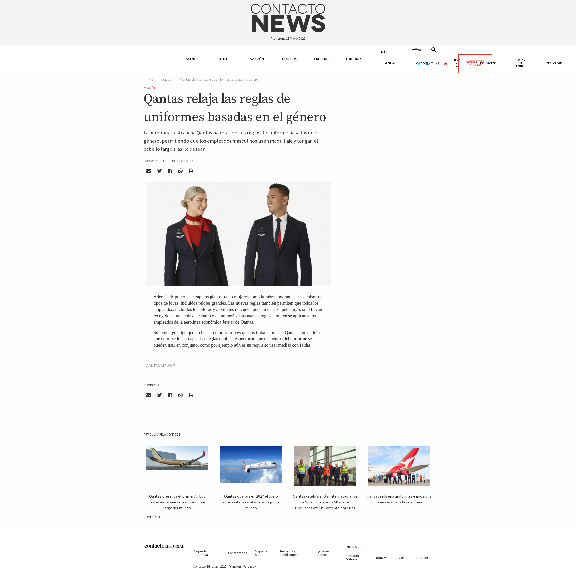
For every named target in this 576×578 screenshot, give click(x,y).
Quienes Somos (323, 553)
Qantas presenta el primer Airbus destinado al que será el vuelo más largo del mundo (177, 502)
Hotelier (422, 557)
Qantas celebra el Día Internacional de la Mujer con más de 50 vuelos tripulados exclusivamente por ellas (325, 502)
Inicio (149, 79)
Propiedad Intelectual (201, 553)
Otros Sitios (354, 546)
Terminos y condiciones (289, 553)
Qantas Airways (161, 365)
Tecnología (554, 63)
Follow (416, 49)
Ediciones (354, 59)
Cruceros (322, 59)
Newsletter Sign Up (475, 63)
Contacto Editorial (352, 557)
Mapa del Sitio (261, 553)
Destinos (289, 59)
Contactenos (237, 553)
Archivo (389, 63)
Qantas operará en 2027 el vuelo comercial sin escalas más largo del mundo (251, 502)
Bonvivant (383, 557)
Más (384, 52)
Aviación (257, 59)
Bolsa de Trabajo (521, 63)
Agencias (193, 59)
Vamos (403, 557)
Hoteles (224, 59)
